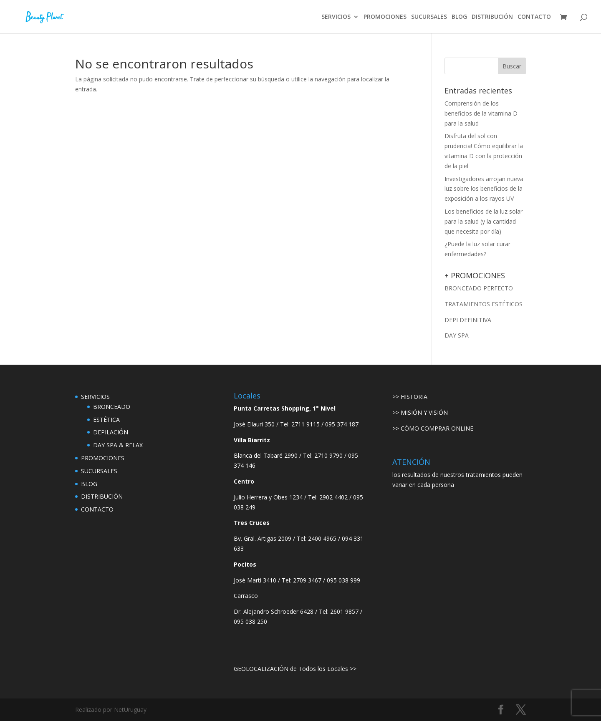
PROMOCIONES (385, 17)
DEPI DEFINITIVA (467, 320)
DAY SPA (456, 335)
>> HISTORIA (409, 397)
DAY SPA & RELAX (118, 445)
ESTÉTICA (106, 420)
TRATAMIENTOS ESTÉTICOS (483, 304)
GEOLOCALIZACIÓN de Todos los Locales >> (295, 669)
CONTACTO (534, 17)
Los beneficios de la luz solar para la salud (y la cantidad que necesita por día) (483, 221)
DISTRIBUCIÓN (492, 17)
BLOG (459, 17)
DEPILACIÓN (110, 432)
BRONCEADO (111, 407)
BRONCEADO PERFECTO (478, 288)
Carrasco (246, 596)
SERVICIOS (336, 17)
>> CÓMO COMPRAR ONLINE (432, 428)
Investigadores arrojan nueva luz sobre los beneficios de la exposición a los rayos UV (483, 189)
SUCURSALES (429, 17)
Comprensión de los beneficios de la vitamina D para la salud (481, 113)
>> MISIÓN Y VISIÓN (420, 412)
